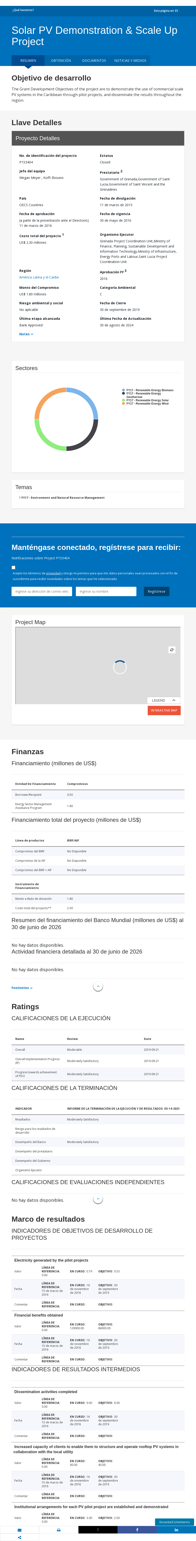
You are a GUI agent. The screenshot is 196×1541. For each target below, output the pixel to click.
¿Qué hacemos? (23, 10)
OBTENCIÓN (61, 60)
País (22, 198)
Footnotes (20, 987)
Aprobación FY (113, 271)
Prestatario (111, 172)
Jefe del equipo (32, 171)
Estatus (106, 155)
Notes (24, 334)
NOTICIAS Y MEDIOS (130, 60)
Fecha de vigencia (115, 214)
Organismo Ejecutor (117, 234)
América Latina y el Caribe (39, 277)
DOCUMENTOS (94, 60)
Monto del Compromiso (39, 287)
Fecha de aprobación (36, 214)
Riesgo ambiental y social (41, 303)
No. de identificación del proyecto (48, 155)
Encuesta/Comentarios (174, 1522)
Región (25, 270)
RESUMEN (28, 60)
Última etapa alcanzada (39, 318)
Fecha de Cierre (113, 303)
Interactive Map (164, 710)
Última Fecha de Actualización (125, 318)
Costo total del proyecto (41, 235)
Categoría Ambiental (117, 287)
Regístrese (157, 591)
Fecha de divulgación (117, 198)
